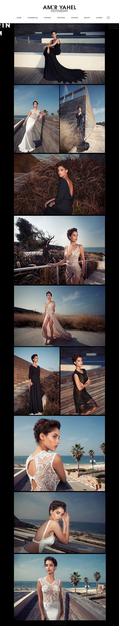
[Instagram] (108, 18)
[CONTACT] (59, 623)
